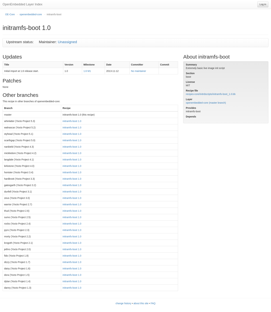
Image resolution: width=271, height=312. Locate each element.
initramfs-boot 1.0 (72, 121)
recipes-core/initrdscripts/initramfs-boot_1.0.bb (210, 94)
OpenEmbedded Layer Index (22, 4)
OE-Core (10, 14)
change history (123, 303)
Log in (263, 4)
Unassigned (67, 42)
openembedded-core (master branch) (206, 102)
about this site (140, 303)
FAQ (153, 303)
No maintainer (138, 71)
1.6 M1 (87, 71)
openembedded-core (31, 14)
